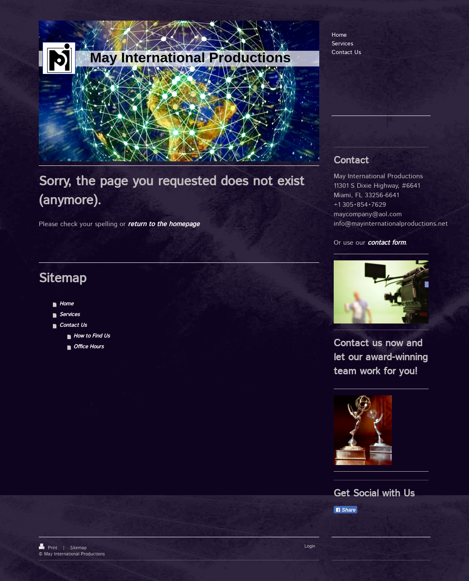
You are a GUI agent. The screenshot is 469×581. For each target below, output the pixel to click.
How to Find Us (91, 336)
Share (345, 510)
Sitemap (78, 548)
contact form (386, 243)
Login (309, 546)
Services (69, 315)
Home (66, 304)
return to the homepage (164, 224)
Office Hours (88, 347)
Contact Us (73, 325)
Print (49, 548)
